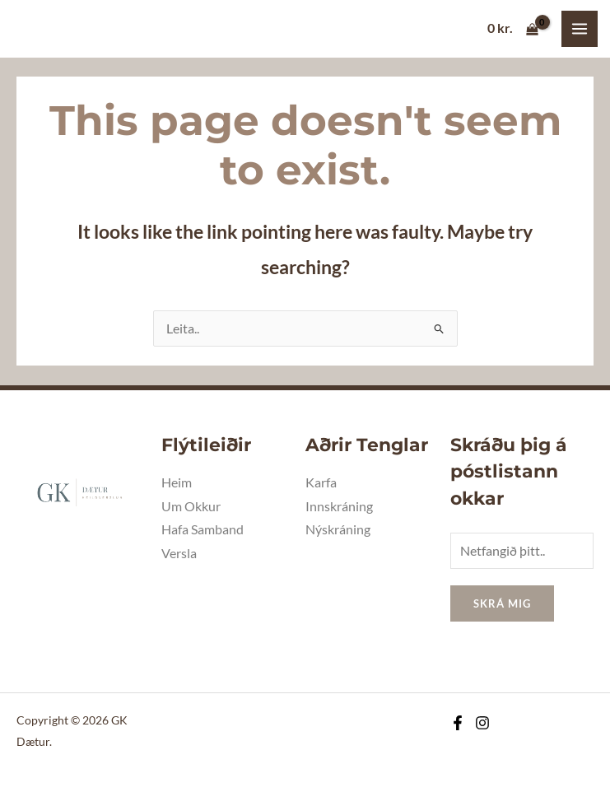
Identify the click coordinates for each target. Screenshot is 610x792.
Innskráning (339, 506)
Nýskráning (337, 529)
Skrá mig (502, 603)
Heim (176, 482)
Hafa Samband (202, 529)
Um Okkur (191, 506)
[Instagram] (482, 722)
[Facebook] (457, 722)
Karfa (321, 482)
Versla (179, 553)
